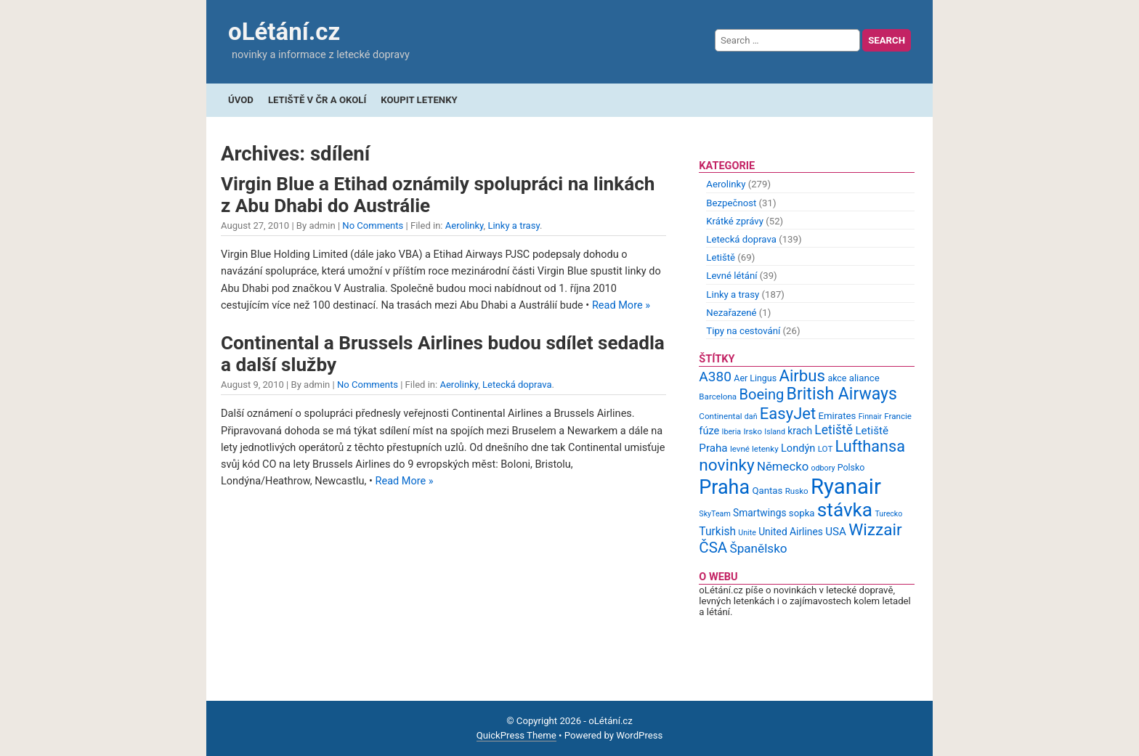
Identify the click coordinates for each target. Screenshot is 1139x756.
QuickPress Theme (516, 735)
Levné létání (731, 275)
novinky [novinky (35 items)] (726, 465)
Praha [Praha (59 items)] (724, 487)
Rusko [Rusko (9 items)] (796, 491)
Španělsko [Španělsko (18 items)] (758, 548)
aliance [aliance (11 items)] (864, 378)
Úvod (241, 99)
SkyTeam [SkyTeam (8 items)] (714, 514)
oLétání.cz (284, 31)
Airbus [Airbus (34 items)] (802, 375)
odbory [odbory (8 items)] (823, 468)
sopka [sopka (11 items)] (802, 513)
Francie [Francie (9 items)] (898, 416)
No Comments (372, 225)
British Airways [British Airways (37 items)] (842, 394)
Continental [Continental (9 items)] (720, 416)
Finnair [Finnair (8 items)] (870, 416)
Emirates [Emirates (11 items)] (837, 415)
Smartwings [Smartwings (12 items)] (760, 513)
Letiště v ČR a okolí (317, 99)
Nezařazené (731, 312)
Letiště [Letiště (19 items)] (833, 430)
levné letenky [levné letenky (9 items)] (754, 449)
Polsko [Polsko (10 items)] (851, 467)
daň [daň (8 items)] (751, 416)
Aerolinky (464, 225)
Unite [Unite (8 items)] (747, 532)
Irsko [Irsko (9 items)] (752, 431)
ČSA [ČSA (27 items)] (713, 547)
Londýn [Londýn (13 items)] (798, 448)
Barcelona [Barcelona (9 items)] (718, 396)
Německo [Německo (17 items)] (782, 466)
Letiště (720, 257)
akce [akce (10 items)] (836, 378)
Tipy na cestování (743, 330)
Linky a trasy (513, 225)
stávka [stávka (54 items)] (844, 510)
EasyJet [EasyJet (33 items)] (788, 414)
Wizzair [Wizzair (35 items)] (875, 530)
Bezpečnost (731, 203)
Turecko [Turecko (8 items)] (888, 514)
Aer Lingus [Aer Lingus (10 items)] (755, 378)
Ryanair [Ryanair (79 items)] (846, 486)
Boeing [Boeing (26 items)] (761, 394)
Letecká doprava (517, 384)
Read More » (621, 305)
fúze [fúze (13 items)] (709, 430)
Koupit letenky (419, 99)
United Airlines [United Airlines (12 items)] (790, 531)
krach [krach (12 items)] (799, 430)
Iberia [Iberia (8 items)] (732, 431)
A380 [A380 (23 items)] (715, 376)
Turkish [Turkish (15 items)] (717, 531)
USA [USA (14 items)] (835, 531)
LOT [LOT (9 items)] (825, 449)
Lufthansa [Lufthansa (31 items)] (870, 446)
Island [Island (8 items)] (774, 431)
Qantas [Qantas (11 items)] (767, 490)
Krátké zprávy (734, 221)
